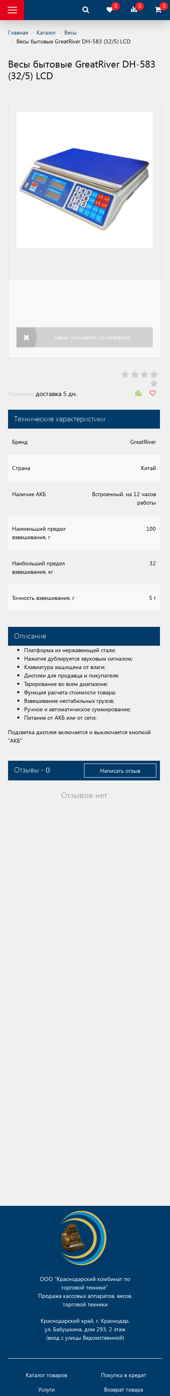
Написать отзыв (120, 770)
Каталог (46, 32)
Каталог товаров (46, 1375)
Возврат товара (123, 1389)
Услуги (46, 1389)
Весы (70, 32)
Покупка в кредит (123, 1375)
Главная (18, 32)
